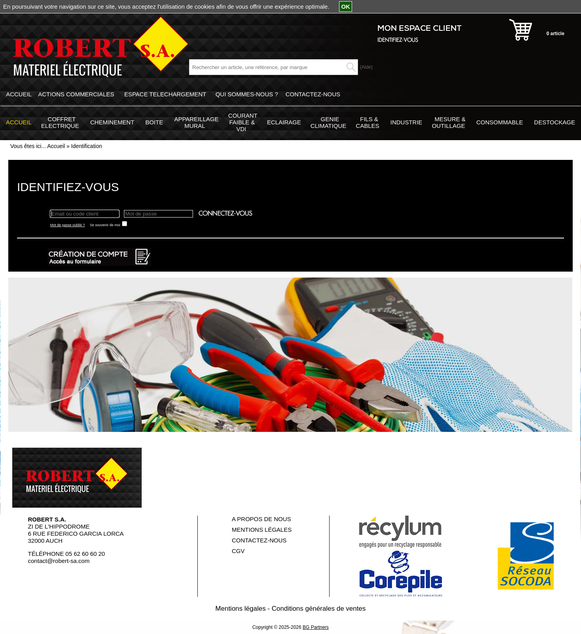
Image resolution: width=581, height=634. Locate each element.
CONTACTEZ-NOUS (312, 94)
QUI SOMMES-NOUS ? (247, 94)
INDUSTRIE (406, 122)
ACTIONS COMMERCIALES (76, 94)
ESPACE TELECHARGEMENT (165, 94)
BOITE (154, 122)
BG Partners (316, 627)
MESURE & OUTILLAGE (448, 122)
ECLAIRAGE (284, 122)
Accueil (56, 146)
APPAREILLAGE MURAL (196, 122)
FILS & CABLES (367, 122)
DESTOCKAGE (554, 122)
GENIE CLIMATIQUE (329, 122)
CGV (238, 551)
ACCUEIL (19, 94)
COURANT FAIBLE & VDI (242, 122)
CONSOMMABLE (499, 122)
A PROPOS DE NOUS (261, 519)
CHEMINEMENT (112, 122)
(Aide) (366, 67)
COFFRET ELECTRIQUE (60, 122)
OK (345, 6)
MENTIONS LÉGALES (262, 529)
